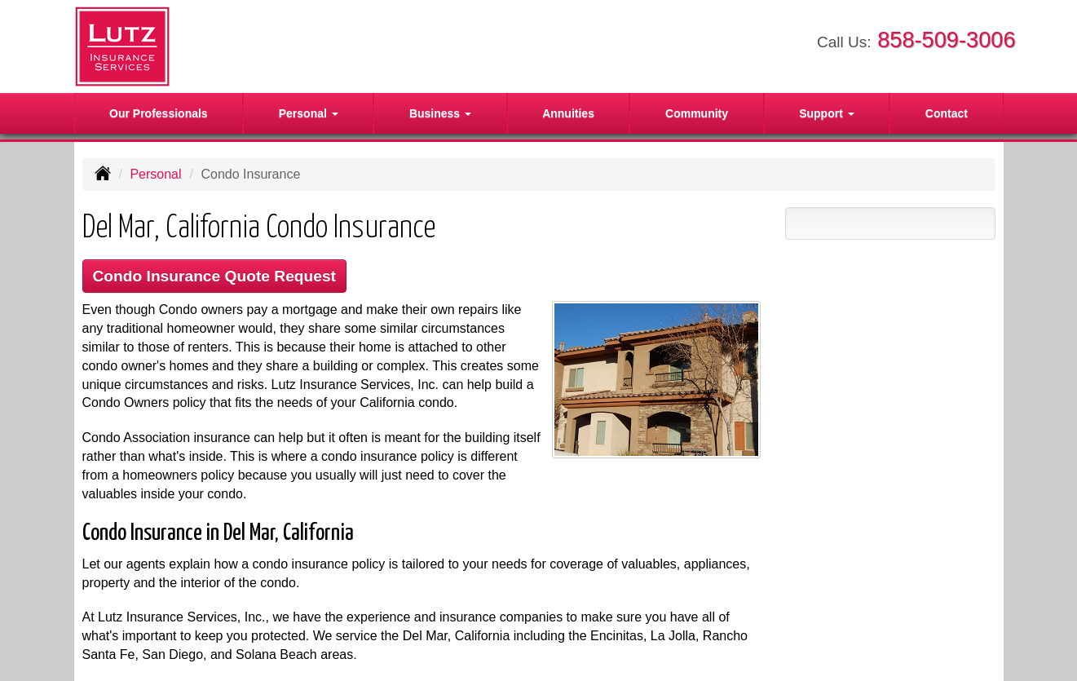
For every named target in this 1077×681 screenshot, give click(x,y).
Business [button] (440, 113)
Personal (155, 174)
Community (696, 113)
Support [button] (826, 113)
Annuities (568, 113)
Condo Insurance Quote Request (215, 276)
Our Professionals (158, 113)
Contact (946, 113)
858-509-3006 (946, 39)
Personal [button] (308, 113)
